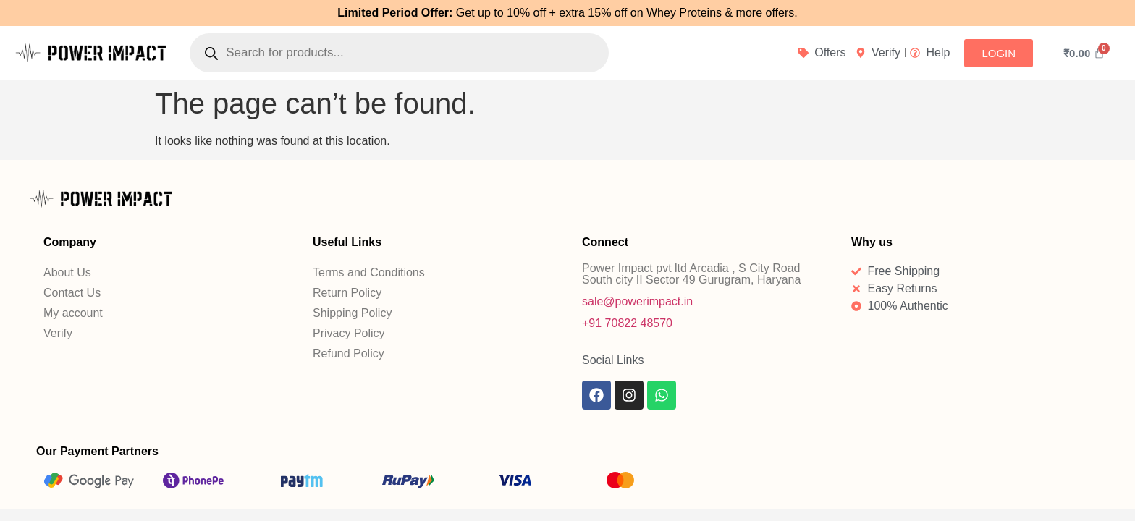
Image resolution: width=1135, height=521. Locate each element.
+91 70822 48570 (627, 323)
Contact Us (72, 293)
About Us (67, 272)
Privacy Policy (349, 333)
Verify (57, 333)
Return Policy (347, 293)
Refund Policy (348, 353)
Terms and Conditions (369, 272)
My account (73, 313)
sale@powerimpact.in (637, 301)
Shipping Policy (352, 313)
